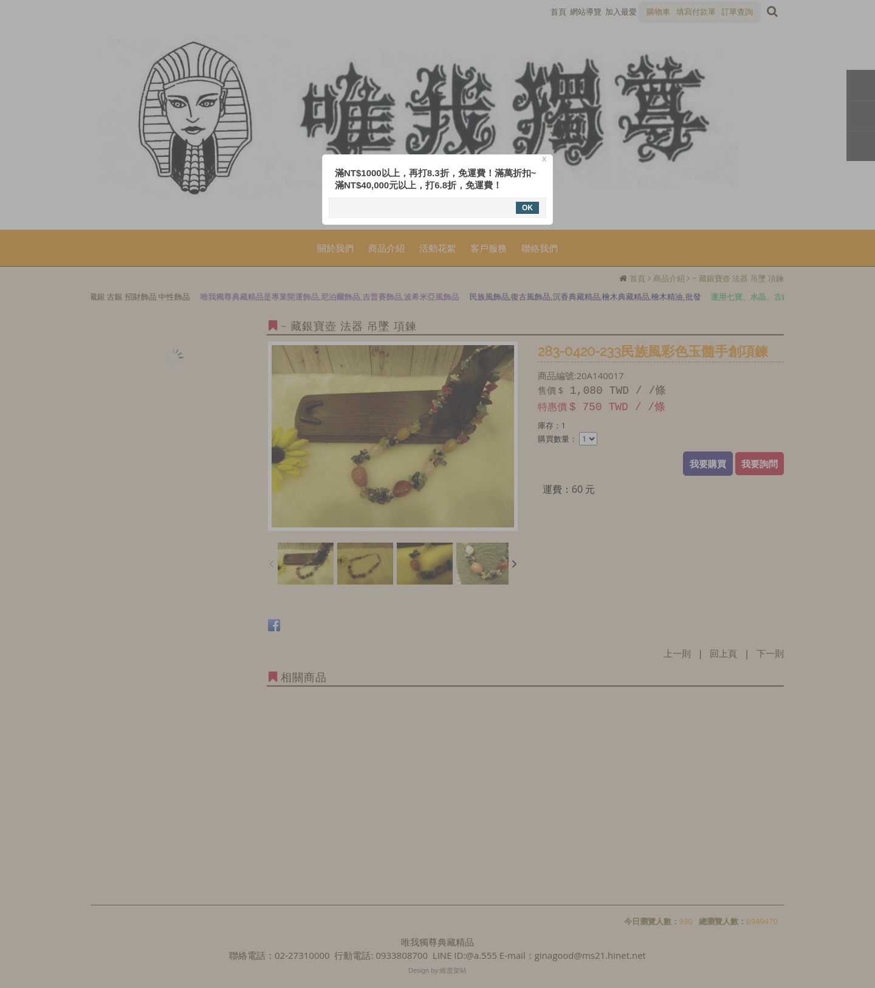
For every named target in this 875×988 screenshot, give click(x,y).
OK (527, 208)
